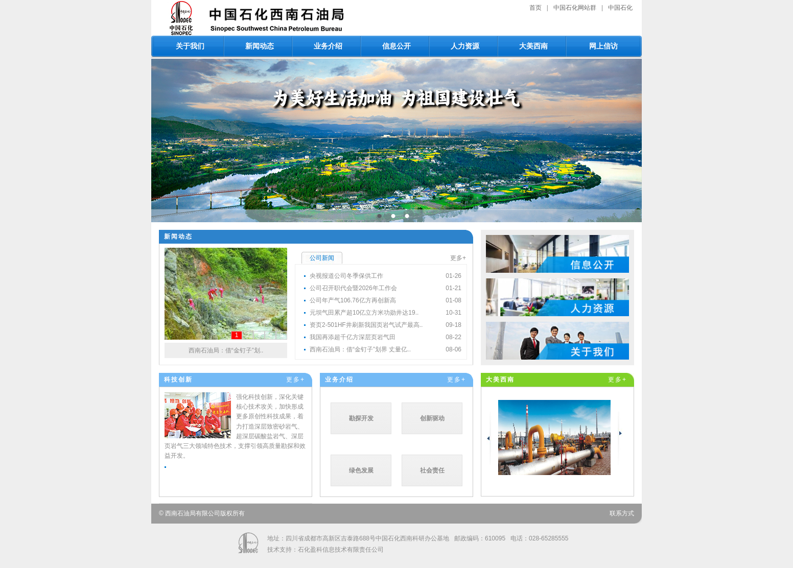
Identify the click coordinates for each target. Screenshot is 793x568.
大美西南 (533, 46)
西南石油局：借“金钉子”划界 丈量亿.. (360, 349)
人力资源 (465, 46)
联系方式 (622, 513)
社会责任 (432, 470)
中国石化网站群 (574, 7)
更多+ (458, 258)
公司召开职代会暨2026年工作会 (353, 288)
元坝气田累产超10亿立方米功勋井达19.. (364, 312)
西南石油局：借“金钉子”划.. (226, 350)
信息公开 (396, 46)
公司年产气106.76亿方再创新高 (353, 300)
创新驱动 (432, 418)
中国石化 (620, 7)
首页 (535, 7)
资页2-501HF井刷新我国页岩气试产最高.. (366, 324)
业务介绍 (328, 46)
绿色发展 (361, 470)
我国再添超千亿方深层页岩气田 (352, 337)
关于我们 (190, 46)
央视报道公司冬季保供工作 (346, 275)
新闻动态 (259, 46)
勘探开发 (361, 418)
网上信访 (603, 46)
